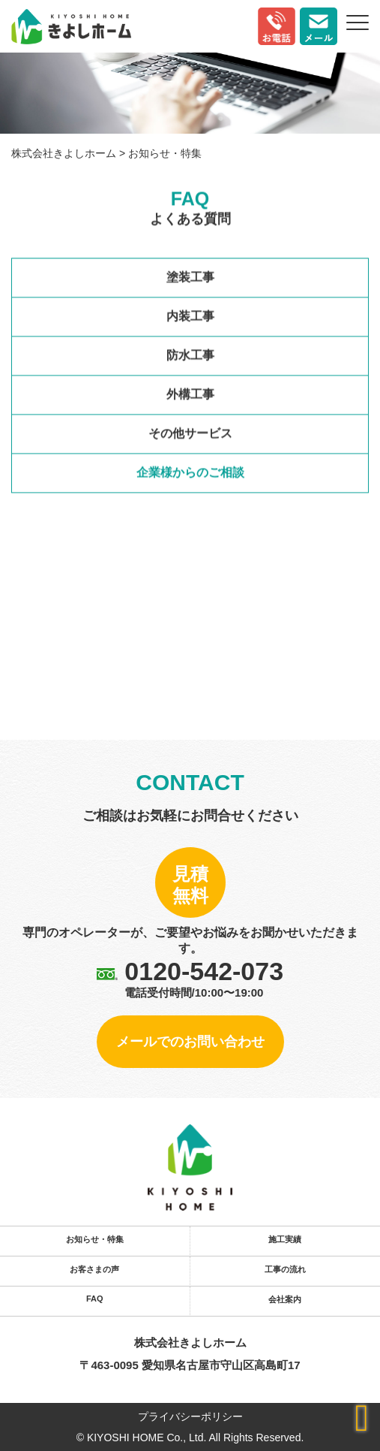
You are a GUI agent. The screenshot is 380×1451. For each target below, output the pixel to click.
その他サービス (190, 434)
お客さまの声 (94, 1269)
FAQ (94, 1298)
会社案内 (284, 1299)
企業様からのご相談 (190, 473)
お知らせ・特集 (95, 1239)
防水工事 (190, 356)
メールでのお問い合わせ (190, 1041)
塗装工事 (190, 278)
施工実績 (284, 1239)
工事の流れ (285, 1269)
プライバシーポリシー (190, 1416)
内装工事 (190, 317)
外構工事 (190, 395)
